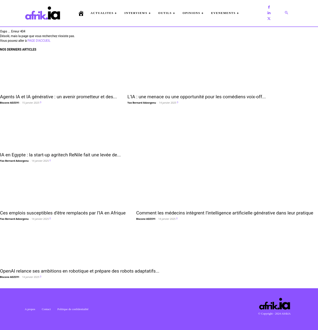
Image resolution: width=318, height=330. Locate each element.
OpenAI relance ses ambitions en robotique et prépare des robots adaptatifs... (79, 271)
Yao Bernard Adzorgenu (141, 102)
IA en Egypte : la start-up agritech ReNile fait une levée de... (60, 154)
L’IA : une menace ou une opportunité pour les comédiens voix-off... (196, 96)
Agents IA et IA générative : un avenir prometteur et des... (58, 96)
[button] (286, 13)
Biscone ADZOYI (9, 102)
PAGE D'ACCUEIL (38, 40)
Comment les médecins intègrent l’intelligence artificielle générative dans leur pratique (224, 213)
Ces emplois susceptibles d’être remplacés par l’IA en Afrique (63, 213)
